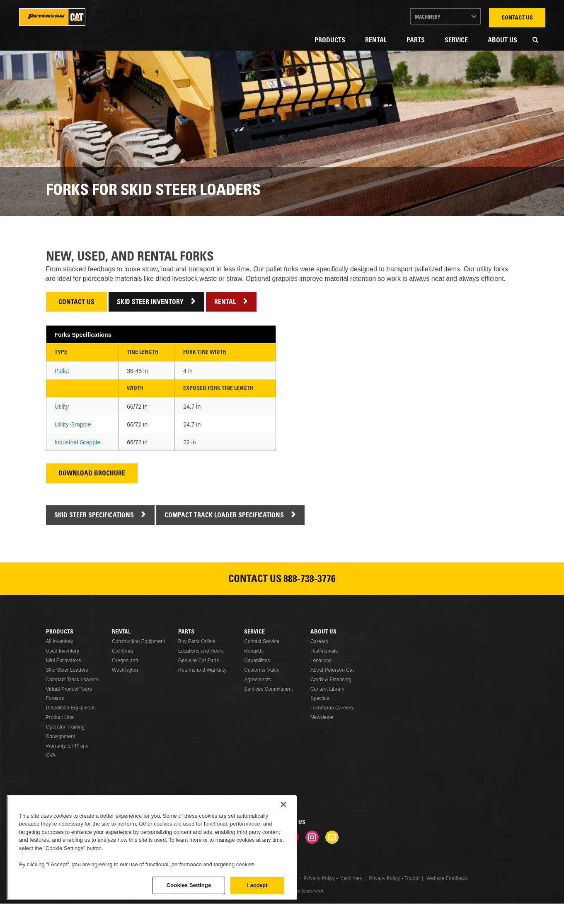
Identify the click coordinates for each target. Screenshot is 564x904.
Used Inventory (63, 651)
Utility (62, 406)
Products (330, 40)
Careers (319, 641)
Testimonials (324, 651)
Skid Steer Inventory (150, 303)
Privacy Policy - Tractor (394, 878)
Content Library (327, 689)
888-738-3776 (309, 580)
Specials (319, 698)
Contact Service (261, 641)
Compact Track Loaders (72, 679)
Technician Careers (331, 708)
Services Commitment (268, 689)
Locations (321, 660)
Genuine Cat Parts (198, 660)
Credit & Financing (330, 679)
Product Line (60, 717)
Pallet (62, 371)
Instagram (312, 837)
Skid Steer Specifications (94, 516)
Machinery (428, 17)
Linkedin (252, 837)
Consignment (60, 736)
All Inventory (59, 641)
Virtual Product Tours (69, 689)
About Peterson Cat (332, 670)
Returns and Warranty (202, 670)
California (122, 651)
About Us (502, 40)
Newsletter (322, 717)
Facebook (232, 837)
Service (456, 40)
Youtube (292, 837)
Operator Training (65, 727)
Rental (376, 40)
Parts (416, 40)
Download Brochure (91, 474)
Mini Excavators (63, 660)
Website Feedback (446, 878)
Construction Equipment (138, 641)
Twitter (272, 837)
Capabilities (257, 660)
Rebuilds (254, 651)
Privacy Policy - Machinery (333, 878)
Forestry (55, 698)
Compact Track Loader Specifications (224, 516)
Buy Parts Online (196, 641)
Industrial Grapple (78, 442)
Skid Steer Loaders (67, 670)
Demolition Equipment (70, 708)
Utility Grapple (73, 424)
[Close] (283, 852)
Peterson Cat (52, 17)
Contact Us (517, 18)
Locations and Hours (201, 651)
